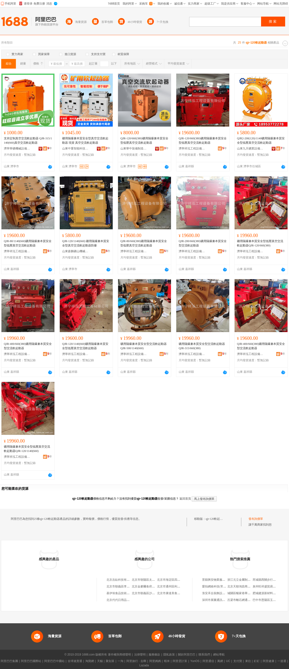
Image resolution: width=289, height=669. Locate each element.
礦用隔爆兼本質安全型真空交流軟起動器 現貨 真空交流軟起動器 (85, 140)
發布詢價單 (256, 519)
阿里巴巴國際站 (31, 661)
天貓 (100, 661)
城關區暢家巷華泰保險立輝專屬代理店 (251, 593)
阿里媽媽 (155, 661)
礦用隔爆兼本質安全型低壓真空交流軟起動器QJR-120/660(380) (260, 243)
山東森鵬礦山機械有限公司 (75, 251)
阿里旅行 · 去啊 (136, 661)
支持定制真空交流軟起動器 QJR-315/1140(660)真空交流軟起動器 (28, 140)
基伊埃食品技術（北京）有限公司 (128, 593)
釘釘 (257, 661)
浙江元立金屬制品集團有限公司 (247, 579)
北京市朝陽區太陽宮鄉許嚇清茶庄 (153, 579)
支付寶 (237, 661)
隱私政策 (169, 654)
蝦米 (167, 661)
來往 (248, 661)
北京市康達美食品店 (170, 593)
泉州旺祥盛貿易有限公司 (268, 586)
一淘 (120, 661)
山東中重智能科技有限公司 (75, 148)
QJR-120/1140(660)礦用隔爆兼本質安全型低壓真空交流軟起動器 (85, 346)
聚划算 (110, 661)
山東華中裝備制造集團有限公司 (133, 148)
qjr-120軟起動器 (216, 519)
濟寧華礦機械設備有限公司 (17, 148)
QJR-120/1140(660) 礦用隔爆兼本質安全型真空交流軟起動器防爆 (85, 243)
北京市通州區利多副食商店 (174, 586)
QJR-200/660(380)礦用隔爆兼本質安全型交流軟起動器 (203, 243)
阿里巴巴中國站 (54, 661)
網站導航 (219, 654)
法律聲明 (140, 654)
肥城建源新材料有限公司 (268, 593)
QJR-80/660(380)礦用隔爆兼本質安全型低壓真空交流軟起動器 (143, 243)
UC (228, 661)
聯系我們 (204, 654)
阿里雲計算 (180, 661)
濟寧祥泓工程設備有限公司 (192, 148)
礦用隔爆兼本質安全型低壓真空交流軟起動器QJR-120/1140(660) (27, 449)
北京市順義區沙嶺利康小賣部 (150, 593)
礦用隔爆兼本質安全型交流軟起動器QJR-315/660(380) (202, 346)
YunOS (194, 661)
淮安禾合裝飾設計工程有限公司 (222, 593)
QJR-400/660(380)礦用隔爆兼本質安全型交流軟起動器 (28, 346)
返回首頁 (185, 498)
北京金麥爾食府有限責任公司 (150, 586)
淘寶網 (89, 661)
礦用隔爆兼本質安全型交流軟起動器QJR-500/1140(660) (143, 346)
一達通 (281, 661)
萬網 (220, 661)
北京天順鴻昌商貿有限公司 (244, 586)
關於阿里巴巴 (186, 654)
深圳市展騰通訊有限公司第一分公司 (225, 600)
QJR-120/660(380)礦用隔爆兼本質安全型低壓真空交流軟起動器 (144, 140)
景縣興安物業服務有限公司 (219, 579)
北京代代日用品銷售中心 (122, 600)
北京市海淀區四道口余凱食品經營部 (180, 579)
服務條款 (154, 654)
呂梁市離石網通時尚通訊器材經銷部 (250, 600)
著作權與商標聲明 (119, 654)
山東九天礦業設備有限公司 (250, 148)
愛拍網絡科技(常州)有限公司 (220, 586)
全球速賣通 (75, 661)
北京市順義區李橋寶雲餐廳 (123, 586)
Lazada (144, 665)
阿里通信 (208, 661)
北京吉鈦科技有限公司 (120, 579)
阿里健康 (268, 661)
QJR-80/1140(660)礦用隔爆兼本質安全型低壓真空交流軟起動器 (28, 243)
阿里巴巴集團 (9, 661)
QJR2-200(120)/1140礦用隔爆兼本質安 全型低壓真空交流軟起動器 (261, 140)
